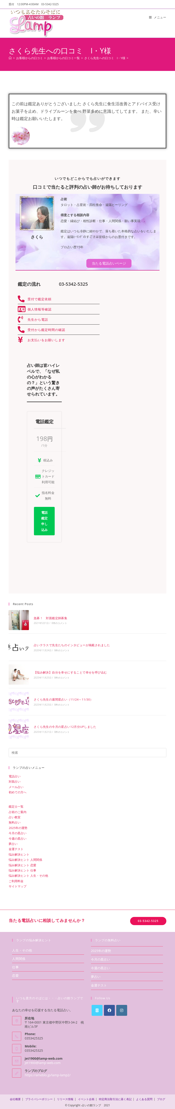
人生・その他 (22, 949)
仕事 (15, 966)
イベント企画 (86, 1098)
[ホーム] (10, 58)
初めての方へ (17, 791)
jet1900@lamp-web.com (42, 1061)
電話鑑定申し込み (44, 521)
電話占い (15, 775)
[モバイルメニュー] (157, 17)
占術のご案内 (17, 811)
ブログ (161, 1098)
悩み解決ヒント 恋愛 (22, 864)
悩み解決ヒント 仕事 (22, 869)
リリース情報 (65, 1098)
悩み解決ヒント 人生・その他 (28, 874)
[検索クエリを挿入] (87, 751)
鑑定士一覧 (16, 805)
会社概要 (15, 1098)
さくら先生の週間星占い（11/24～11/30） (63, 698)
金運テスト (16, 848)
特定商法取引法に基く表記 (115, 1098)
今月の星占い (17, 832)
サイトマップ (17, 885)
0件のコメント (59, 623)
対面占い (15, 780)
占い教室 (15, 816)
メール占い (16, 786)
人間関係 (18, 957)
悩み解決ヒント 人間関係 (25, 858)
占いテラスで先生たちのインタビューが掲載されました (71, 645)
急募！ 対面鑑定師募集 (50, 618)
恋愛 (15, 974)
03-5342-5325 (148, 919)
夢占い (13, 842)
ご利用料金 (16, 880)
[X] (97, 1009)
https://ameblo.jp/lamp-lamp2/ (47, 1073)
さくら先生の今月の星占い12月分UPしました (64, 725)
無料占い (15, 821)
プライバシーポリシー (39, 1098)
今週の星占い (17, 837)
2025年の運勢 (18, 826)
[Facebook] (109, 1009)
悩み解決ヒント (19, 853)
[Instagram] (121, 1009)
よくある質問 (144, 1098)
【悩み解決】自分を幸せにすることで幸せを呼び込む (70, 672)
